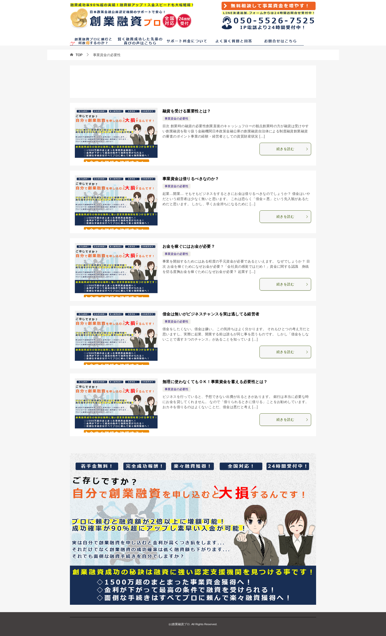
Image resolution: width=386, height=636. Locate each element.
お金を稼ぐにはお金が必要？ (188, 246)
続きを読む (292, 149)
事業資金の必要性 (176, 118)
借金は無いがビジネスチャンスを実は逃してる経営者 (210, 314)
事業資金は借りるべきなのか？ (190, 179)
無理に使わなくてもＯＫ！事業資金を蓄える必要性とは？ (214, 382)
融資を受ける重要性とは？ (186, 111)
